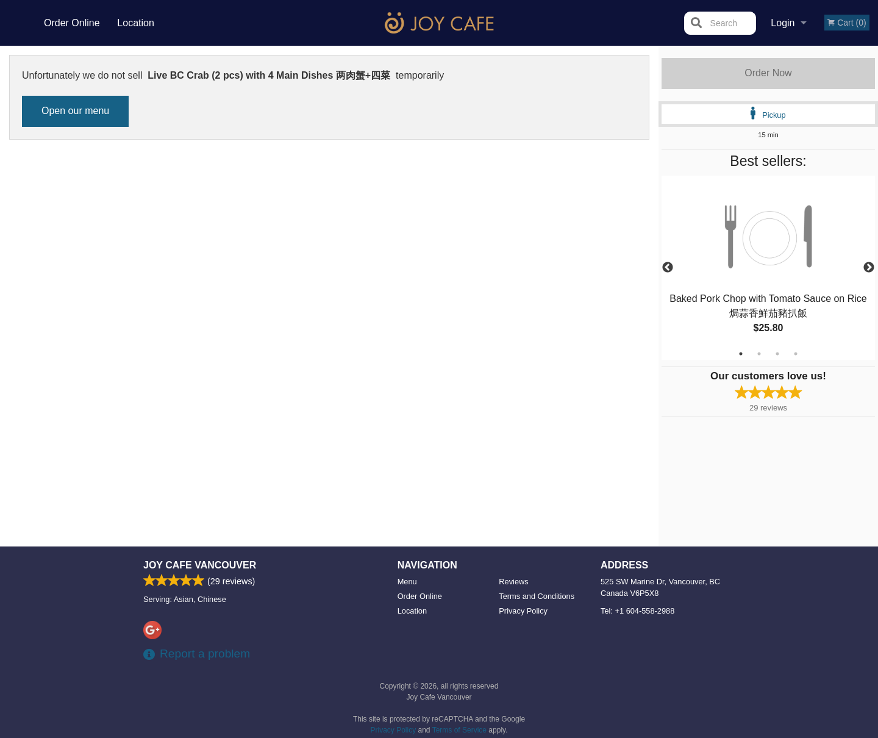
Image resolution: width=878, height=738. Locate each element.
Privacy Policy (523, 610)
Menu (407, 581)
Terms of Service (459, 730)
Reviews (513, 581)
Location (135, 23)
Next (869, 268)
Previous (668, 268)
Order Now (767, 73)
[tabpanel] (768, 268)
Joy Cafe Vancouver (199, 565)
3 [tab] (777, 354)
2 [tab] (759, 354)
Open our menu (75, 111)
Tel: (637, 610)
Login (782, 23)
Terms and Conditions (536, 596)
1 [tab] (741, 354)
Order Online (72, 23)
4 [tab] (796, 354)
